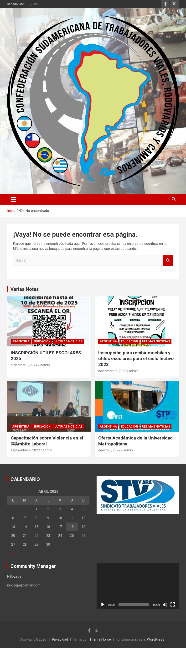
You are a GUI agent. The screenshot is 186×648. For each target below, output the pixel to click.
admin (45, 365)
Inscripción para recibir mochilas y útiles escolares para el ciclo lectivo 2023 (136, 358)
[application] (138, 586)
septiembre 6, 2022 (25, 450)
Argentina (20, 341)
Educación (42, 341)
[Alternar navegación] (13, 199)
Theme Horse (100, 639)
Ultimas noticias (69, 341)
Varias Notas (24, 289)
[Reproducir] (102, 604)
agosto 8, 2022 (109, 450)
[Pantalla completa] (172, 604)
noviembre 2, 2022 (112, 371)
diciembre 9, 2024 (24, 365)
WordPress (155, 639)
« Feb (11, 553)
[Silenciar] (165, 604)
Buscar (168, 260)
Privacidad (60, 639)
